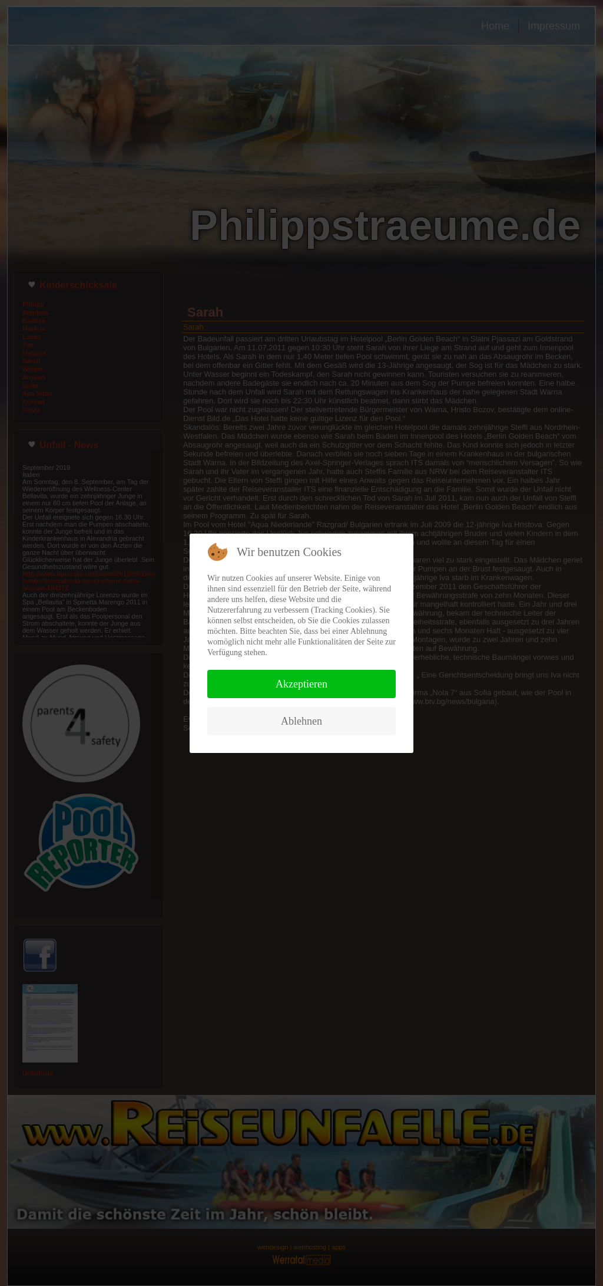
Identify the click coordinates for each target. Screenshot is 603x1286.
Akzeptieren (301, 684)
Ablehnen (301, 721)
